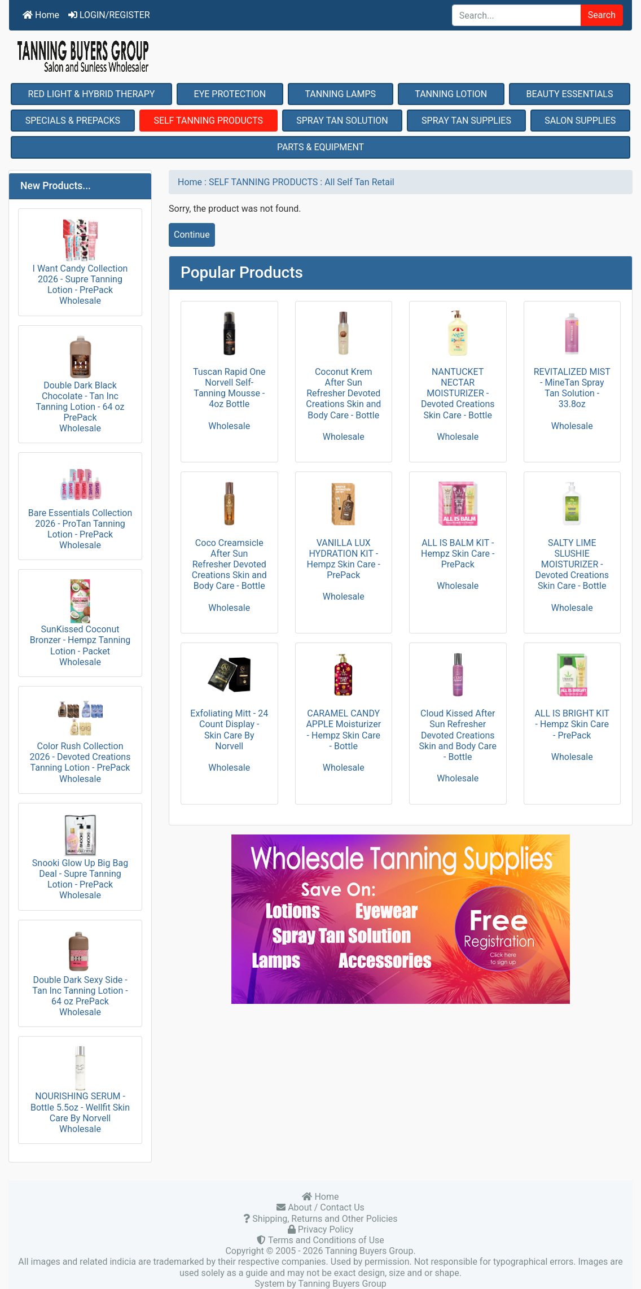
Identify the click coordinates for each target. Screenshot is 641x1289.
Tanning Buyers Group (369, 1251)
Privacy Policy (324, 1229)
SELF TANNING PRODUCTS (207, 120)
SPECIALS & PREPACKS (72, 120)
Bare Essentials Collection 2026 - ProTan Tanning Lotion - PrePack (80, 500)
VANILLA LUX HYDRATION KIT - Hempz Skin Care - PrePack (343, 559)
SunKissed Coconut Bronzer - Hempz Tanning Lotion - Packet (80, 617)
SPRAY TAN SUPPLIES (466, 120)
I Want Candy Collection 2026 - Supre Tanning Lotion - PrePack (80, 256)
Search (602, 15)
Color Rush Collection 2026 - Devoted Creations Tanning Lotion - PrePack (80, 734)
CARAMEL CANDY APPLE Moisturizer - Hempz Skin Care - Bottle (343, 729)
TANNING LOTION (451, 94)
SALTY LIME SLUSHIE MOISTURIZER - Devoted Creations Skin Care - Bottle (572, 565)
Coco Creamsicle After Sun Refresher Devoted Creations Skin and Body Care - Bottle (229, 565)
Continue (192, 234)
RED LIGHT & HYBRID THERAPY (91, 94)
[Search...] (516, 15)
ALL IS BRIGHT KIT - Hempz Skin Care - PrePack (571, 724)
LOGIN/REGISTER (109, 15)
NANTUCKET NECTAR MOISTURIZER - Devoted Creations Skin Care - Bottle (458, 393)
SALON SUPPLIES (580, 120)
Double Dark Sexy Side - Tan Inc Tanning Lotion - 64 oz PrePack (80, 968)
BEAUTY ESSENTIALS (569, 94)
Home (41, 15)
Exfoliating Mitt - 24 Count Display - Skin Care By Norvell (229, 729)
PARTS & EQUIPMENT (320, 147)
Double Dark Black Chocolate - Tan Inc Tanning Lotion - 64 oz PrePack (80, 379)
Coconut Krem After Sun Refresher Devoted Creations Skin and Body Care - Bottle (343, 393)
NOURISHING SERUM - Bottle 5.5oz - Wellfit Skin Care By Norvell (80, 1084)
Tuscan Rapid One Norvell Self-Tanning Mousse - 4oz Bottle (229, 388)
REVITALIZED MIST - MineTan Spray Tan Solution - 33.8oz (572, 388)
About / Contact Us (325, 1207)
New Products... (55, 185)
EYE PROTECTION (230, 94)
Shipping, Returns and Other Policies (323, 1218)
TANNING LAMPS (340, 94)
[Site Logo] (320, 56)
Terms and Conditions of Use (325, 1240)
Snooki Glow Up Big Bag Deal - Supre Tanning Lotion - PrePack (80, 851)
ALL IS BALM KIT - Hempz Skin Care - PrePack (457, 554)
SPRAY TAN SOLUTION (342, 120)
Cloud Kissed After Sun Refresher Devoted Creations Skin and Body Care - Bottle (458, 735)
